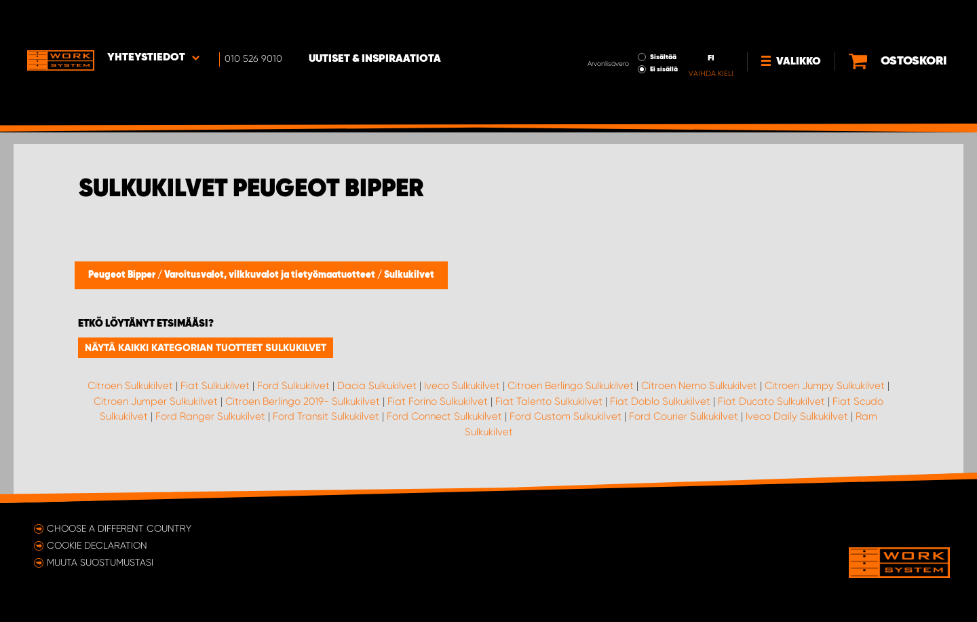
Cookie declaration (97, 545)
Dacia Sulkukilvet (377, 386)
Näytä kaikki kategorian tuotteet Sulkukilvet (205, 348)
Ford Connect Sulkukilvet (444, 416)
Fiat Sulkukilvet (215, 386)
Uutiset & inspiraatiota (377, 21)
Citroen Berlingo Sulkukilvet (570, 386)
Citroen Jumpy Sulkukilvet (825, 386)
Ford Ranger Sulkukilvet (210, 416)
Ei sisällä (618, 31)
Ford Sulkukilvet (293, 386)
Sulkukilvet (409, 275)
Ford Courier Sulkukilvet (683, 416)
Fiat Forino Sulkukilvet (437, 401)
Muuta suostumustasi (100, 562)
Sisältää (618, 19)
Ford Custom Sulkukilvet (565, 416)
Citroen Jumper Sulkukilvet (156, 401)
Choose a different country (119, 528)
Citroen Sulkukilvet (130, 386)
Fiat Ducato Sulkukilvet (771, 401)
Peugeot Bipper (122, 275)
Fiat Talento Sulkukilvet (548, 401)
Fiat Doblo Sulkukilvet (660, 401)
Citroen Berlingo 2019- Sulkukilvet (302, 401)
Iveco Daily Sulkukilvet (797, 416)
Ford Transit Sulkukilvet (326, 416)
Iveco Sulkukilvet (462, 386)
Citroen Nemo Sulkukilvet (699, 386)
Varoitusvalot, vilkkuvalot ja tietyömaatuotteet (270, 275)
